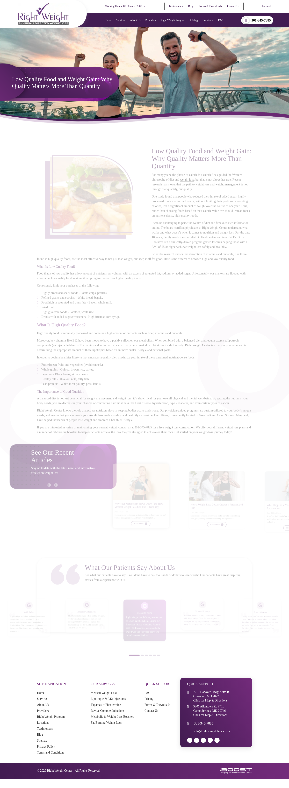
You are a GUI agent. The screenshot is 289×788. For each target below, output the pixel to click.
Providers (150, 20)
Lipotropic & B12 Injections (108, 698)
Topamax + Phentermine (106, 704)
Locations (208, 20)
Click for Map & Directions (210, 700)
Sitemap (42, 740)
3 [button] (146, 660)
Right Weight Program (173, 20)
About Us (135, 20)
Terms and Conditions (50, 752)
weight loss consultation (179, 432)
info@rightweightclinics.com (212, 731)
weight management (227, 190)
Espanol (266, 6)
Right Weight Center (197, 350)
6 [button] (158, 660)
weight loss (187, 185)
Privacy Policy (46, 746)
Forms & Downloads (210, 6)
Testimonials (176, 6)
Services (120, 20)
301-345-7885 (261, 20)
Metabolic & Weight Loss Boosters (112, 716)
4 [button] (150, 660)
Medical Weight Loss (104, 692)
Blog (190, 6)
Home (108, 20)
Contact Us (233, 6)
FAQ (220, 20)
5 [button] (154, 660)
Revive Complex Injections (107, 710)
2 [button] (142, 660)
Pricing (194, 20)
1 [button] (134, 660)
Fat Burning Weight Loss (106, 722)
